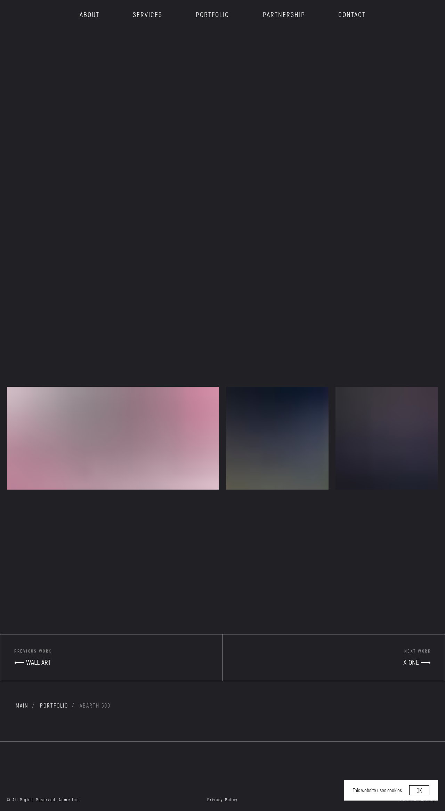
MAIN (22, 705)
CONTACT (352, 14)
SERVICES (147, 14)
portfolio (54, 705)
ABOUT (89, 14)
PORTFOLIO (212, 14)
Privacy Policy (222, 799)
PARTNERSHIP (284, 14)
